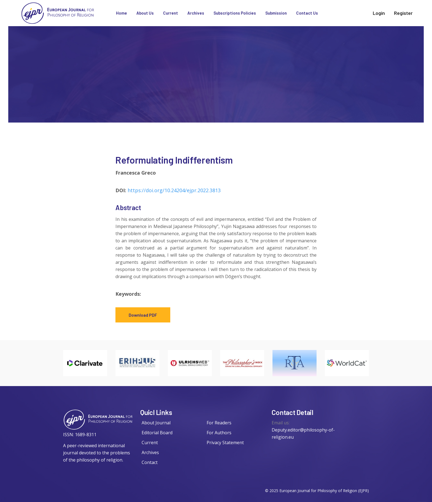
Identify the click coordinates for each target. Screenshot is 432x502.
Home (121, 12)
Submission (276, 12)
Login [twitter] (379, 13)
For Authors (219, 433)
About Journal (156, 423)
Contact (150, 462)
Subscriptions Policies (235, 12)
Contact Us (307, 12)
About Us (145, 12)
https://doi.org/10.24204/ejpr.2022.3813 (174, 190)
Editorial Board (157, 433)
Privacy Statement (225, 442)
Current (170, 12)
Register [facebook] (403, 13)
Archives (195, 12)
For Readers (219, 423)
